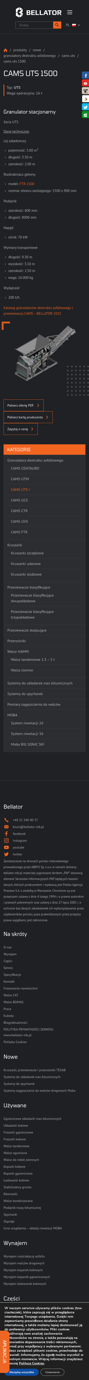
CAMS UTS (68, 55)
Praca (7, 1009)
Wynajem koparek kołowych (23, 1270)
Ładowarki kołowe (16, 1180)
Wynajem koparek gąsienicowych (27, 1277)
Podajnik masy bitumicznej (22, 1208)
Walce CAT (11, 995)
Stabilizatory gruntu (18, 1187)
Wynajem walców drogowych (24, 1263)
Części (8, 961)
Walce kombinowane (18, 1201)
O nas (8, 947)
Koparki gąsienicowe (18, 1173)
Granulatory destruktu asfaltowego (30, 55)
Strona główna (5, 50)
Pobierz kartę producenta (28, 417)
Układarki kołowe (16, 1125)
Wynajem (10, 954)
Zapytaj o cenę (20, 429)
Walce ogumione (15, 1153)
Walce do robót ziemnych (21, 1160)
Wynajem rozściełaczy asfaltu (24, 1256)
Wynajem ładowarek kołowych (25, 1284)
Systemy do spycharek (19, 1084)
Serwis (8, 968)
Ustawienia (52, 1372)
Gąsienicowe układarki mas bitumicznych (32, 1119)
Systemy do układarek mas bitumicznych (32, 1077)
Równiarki (11, 1194)
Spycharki (10, 1214)
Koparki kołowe (14, 1166)
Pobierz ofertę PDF (23, 405)
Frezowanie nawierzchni (21, 988)
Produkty (20, 50)
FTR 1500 (27, 184)
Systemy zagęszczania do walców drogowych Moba (39, 1090)
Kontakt (9, 981)
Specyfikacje (12, 974)
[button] (57, 25)
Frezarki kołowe (15, 1139)
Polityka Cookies (15, 1042)
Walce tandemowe (16, 1146)
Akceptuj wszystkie (21, 1372)
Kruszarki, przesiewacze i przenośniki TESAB (35, 1070)
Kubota (9, 1016)
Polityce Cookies (31, 1363)
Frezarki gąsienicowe (18, 1132)
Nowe (37, 50)
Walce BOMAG (13, 1002)
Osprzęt (9, 1221)
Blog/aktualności (15, 1022)
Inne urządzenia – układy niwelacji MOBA (33, 1228)
